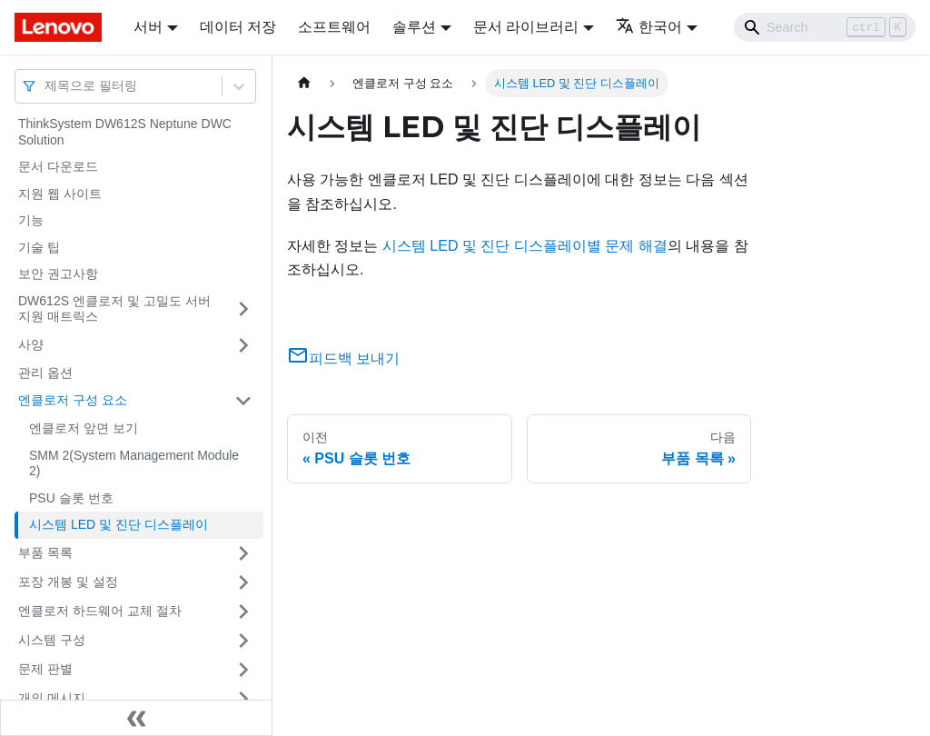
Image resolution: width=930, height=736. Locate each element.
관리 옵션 (45, 372)
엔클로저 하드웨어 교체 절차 (100, 610)
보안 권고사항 (58, 273)
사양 (31, 344)
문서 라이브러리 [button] (526, 27)
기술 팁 (39, 247)
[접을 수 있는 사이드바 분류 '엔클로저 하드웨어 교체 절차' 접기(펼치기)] (243, 611)
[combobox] (46, 85)
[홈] (304, 83)
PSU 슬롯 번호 (71, 498)
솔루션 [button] (414, 27)
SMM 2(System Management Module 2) (134, 463)
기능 (31, 220)
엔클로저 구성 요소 (72, 400)
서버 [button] (148, 27)
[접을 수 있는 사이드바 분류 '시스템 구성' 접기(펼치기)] (243, 640)
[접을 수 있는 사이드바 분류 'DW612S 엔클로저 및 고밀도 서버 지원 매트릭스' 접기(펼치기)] (243, 309)
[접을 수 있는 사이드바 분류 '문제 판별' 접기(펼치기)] (243, 669)
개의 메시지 (51, 698)
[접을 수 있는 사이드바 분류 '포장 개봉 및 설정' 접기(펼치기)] (243, 582)
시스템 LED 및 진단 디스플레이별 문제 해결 (525, 246)
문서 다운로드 (58, 166)
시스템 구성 (51, 639)
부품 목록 (45, 552)
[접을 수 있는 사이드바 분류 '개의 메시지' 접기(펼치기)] (243, 698)
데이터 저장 (238, 27)
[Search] (824, 27)
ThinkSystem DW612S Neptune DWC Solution (125, 131)
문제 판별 (45, 668)
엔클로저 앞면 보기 (83, 428)
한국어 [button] (649, 27)
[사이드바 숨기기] (136, 718)
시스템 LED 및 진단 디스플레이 (118, 524)
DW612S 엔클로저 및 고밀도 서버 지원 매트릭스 (114, 308)
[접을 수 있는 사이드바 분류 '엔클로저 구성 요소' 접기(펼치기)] (243, 400)
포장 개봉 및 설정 (68, 581)
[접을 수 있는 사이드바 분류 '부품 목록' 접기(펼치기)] (243, 553)
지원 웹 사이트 (60, 193)
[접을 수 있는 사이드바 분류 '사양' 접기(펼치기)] (243, 345)
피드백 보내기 (343, 358)
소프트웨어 (334, 27)
